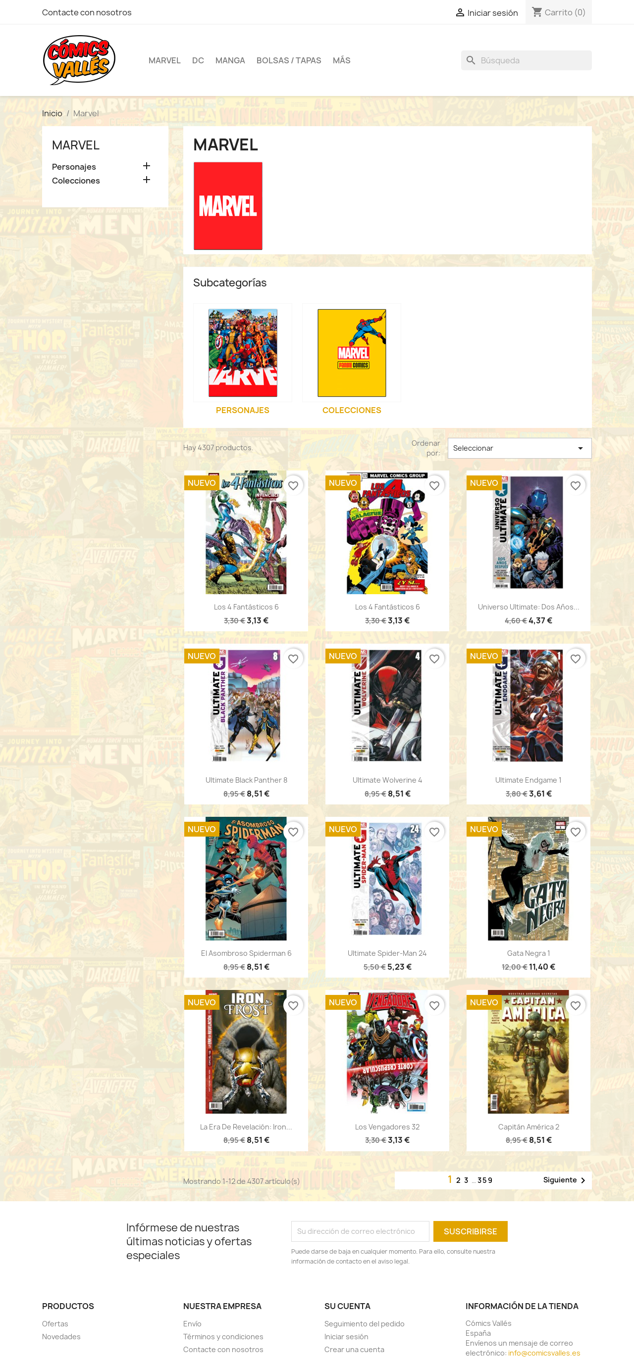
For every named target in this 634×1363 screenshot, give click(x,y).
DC (198, 60)
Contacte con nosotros (87, 12)
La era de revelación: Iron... (246, 1126)
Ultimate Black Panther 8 (246, 780)
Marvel (165, 60)
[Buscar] (526, 60)
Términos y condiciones (223, 1336)
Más (342, 60)
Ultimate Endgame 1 (528, 780)
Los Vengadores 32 (387, 1126)
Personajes (74, 167)
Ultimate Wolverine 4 (388, 780)
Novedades (61, 1336)
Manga (230, 60)
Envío (192, 1323)
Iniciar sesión (346, 1336)
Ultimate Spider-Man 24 (387, 953)
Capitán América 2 (528, 1126)
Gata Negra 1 (528, 953)
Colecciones (76, 181)
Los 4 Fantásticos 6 (246, 606)
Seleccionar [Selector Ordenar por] (519, 448)
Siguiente (566, 1180)
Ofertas (55, 1323)
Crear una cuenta (354, 1349)
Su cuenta (347, 1306)
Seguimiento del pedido (364, 1323)
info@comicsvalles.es (544, 1353)
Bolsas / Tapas (289, 60)
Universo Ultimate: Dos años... (529, 606)
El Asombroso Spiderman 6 (246, 953)
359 (485, 1180)
